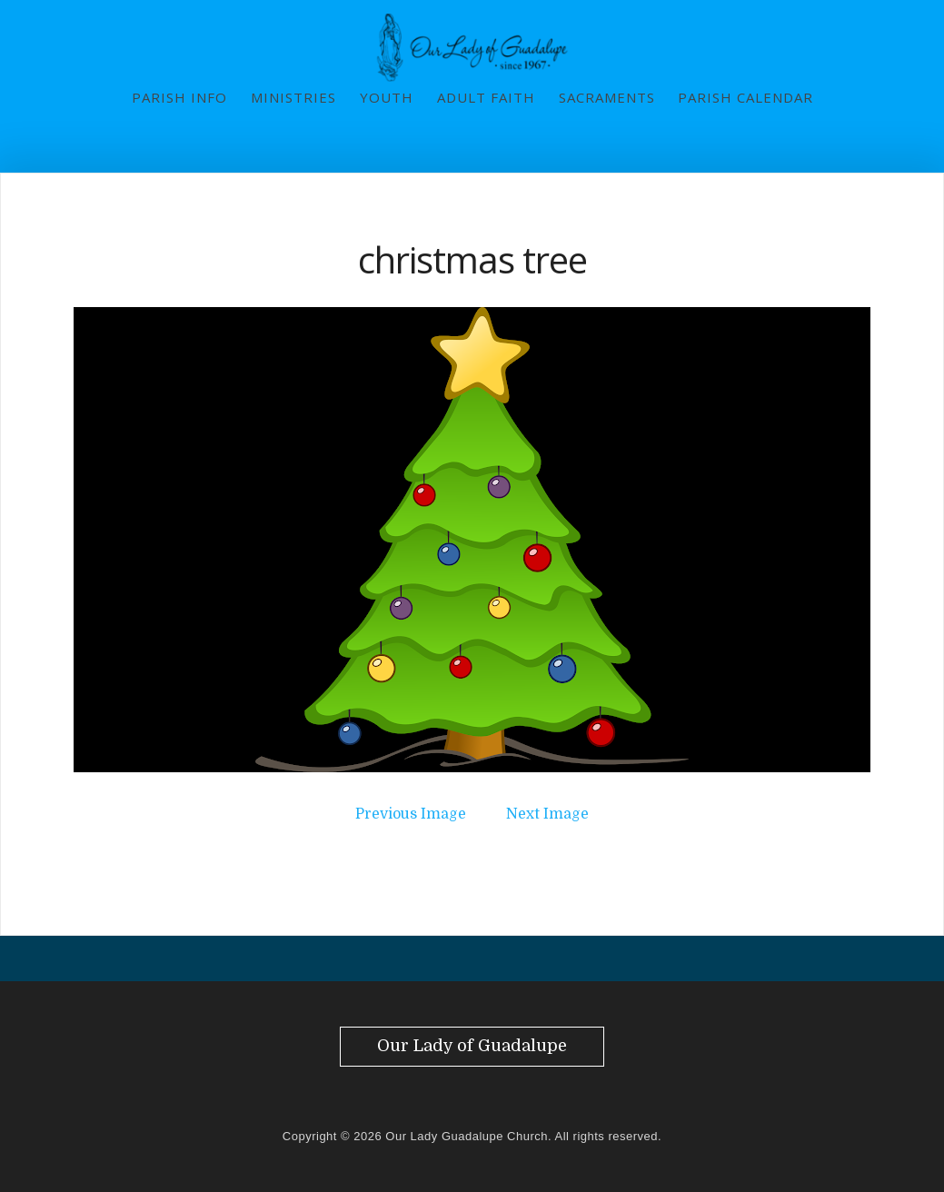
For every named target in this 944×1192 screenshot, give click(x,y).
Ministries (293, 97)
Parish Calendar (745, 97)
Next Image (547, 814)
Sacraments (607, 97)
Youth (386, 97)
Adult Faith (486, 97)
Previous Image (410, 814)
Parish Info (179, 97)
